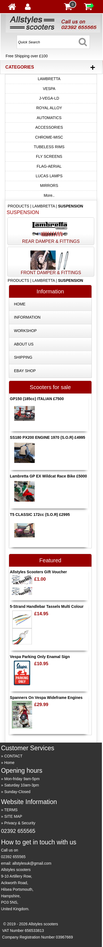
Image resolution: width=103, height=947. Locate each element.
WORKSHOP (25, 330)
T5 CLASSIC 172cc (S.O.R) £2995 (40, 514)
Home (9, 762)
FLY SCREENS (49, 156)
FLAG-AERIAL (49, 166)
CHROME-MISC (49, 137)
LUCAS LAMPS (49, 176)
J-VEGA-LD (49, 98)
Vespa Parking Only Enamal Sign (40, 656)
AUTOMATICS (49, 118)
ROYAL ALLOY (49, 108)
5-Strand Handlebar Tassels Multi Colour (47, 606)
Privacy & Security (19, 823)
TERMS (11, 810)
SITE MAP (13, 816)
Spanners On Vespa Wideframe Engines (46, 697)
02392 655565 (18, 831)
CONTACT (13, 756)
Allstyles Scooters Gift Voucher (38, 572)
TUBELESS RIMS (49, 147)
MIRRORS (49, 185)
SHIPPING (23, 357)
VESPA (49, 88)
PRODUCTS (18, 206)
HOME (19, 304)
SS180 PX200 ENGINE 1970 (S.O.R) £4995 (47, 437)
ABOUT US (23, 344)
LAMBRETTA (49, 79)
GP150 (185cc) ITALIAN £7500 (37, 399)
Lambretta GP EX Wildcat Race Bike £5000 (48, 476)
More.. (49, 195)
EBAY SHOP (25, 371)
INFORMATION (27, 317)
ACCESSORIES (49, 127)
